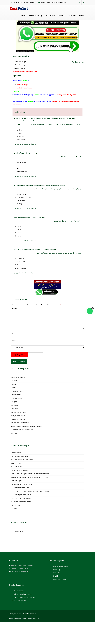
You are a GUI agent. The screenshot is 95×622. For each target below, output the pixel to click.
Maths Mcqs (15, 405)
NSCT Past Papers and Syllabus (21, 498)
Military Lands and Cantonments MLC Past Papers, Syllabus (30, 477)
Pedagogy (14, 402)
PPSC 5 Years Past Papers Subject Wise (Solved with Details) (30, 491)
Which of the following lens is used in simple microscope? (35, 249)
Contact (72, 16)
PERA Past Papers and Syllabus (21, 495)
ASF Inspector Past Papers (19, 456)
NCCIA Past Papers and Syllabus (21, 502)
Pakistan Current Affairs (18, 419)
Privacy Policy (27, 618)
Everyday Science (16, 398)
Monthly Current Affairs (18, 412)
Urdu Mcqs (14, 409)
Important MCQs (36, 16)
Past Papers (50, 16)
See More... (14, 433)
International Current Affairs (20, 423)
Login (81, 16)
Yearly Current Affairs (18, 416)
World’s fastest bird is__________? (25, 153)
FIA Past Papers (16, 453)
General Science (16, 395)
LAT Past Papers (16, 505)
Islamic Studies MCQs (18, 377)
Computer (14, 384)
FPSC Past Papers (16, 481)
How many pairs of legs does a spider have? (30, 217)
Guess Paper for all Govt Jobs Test (22, 430)
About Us (62, 16)
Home (23, 16)
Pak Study (14, 381)
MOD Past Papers (16, 463)
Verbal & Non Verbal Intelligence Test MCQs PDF (26, 426)
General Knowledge (17, 391)
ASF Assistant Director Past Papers (22, 460)
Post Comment (19, 361)
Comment (15, 308)
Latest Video (19, 531)
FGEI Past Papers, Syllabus (19, 470)
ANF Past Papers (16, 467)
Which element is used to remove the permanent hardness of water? (39, 185)
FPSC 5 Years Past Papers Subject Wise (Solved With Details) (30, 474)
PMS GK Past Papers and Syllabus (21, 484)
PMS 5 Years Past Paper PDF (20, 488)
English (13, 388)
